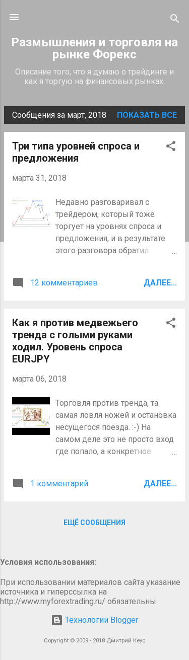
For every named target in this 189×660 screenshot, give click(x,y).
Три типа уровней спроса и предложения (76, 152)
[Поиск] (175, 20)
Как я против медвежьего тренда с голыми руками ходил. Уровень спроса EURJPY (75, 341)
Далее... (160, 282)
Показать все (147, 115)
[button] (171, 148)
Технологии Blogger (94, 620)
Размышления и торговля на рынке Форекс (94, 48)
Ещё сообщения (94, 523)
